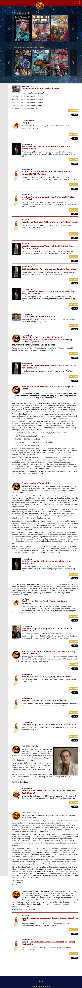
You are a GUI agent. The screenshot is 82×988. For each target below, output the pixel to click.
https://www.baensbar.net (66, 898)
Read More (74, 134)
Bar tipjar (37, 904)
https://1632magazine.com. (52, 466)
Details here (73, 111)
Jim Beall (26, 603)
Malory (24, 123)
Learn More (73, 664)
